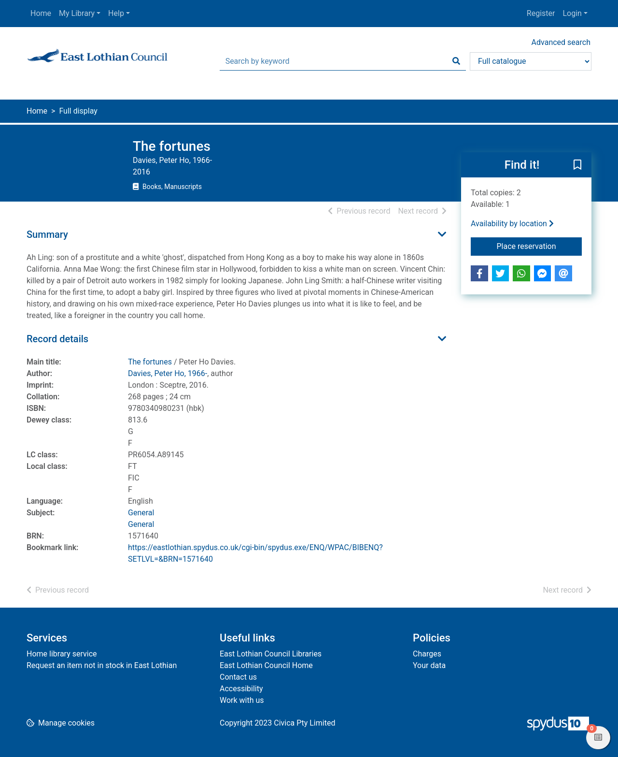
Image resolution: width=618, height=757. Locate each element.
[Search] (456, 61)
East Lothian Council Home (266, 665)
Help (116, 13)
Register (541, 13)
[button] (577, 165)
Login (571, 13)
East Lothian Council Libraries (271, 653)
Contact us (238, 677)
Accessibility (241, 688)
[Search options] (530, 61)
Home (40, 13)
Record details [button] (57, 339)
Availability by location (512, 223)
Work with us (242, 700)
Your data (429, 665)
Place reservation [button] (539, 245)
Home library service (62, 653)
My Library (77, 13)
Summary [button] (47, 234)
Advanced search (561, 42)
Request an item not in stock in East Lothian (102, 665)
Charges (427, 653)
